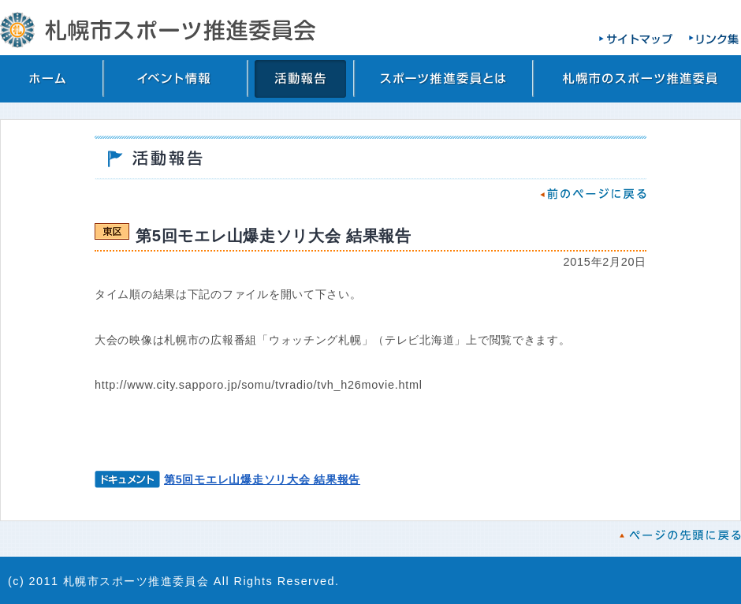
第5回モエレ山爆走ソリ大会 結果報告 (262, 479)
